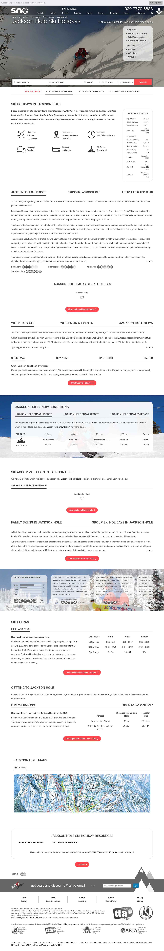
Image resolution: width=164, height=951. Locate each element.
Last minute (124, 91)
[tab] (28, 192)
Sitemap (140, 901)
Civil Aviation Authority (69, 911)
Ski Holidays (23, 17)
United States (48, 17)
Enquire (113, 852)
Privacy (24, 901)
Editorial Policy (111, 901)
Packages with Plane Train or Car (82, 739)
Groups (77, 13)
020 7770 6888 (94, 852)
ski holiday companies (67, 924)
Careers (111, 898)
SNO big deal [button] (155, 3)
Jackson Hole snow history (57, 427)
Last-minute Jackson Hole (65, 842)
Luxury (101, 13)
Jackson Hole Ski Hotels (31, 842)
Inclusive (114, 13)
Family (89, 13)
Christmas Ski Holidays (82, 383)
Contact (82, 898)
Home (13, 17)
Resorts (40, 13)
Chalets (64, 13)
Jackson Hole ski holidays (59, 91)
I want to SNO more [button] (37, 3)
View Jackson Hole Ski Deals (82, 558)
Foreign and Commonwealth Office (29, 918)
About (53, 898)
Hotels (52, 13)
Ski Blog (140, 898)
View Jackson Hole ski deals (82, 309)
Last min (140, 13)
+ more (149, 261)
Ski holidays (69, 8)
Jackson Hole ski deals (70, 479)
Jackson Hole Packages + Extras (82, 672)
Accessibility (82, 901)
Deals (126, 13)
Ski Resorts (35, 17)
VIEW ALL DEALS (32, 91)
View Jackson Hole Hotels (82, 510)
